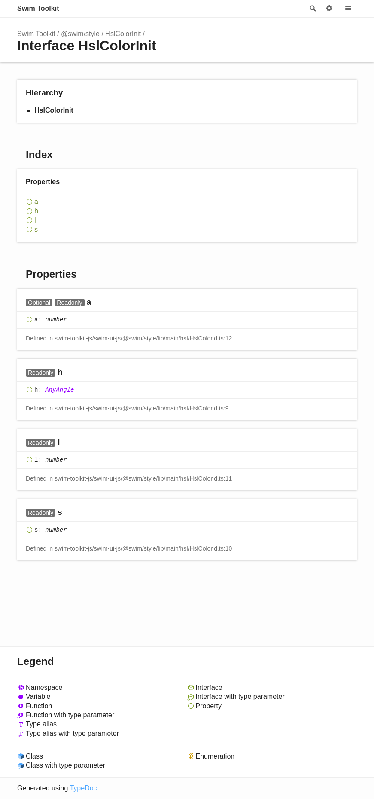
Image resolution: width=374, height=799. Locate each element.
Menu (348, 8)
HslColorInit (123, 33)
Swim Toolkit (38, 8)
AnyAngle (59, 389)
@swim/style (80, 33)
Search (312, 8)
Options (329, 8)
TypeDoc (83, 788)
